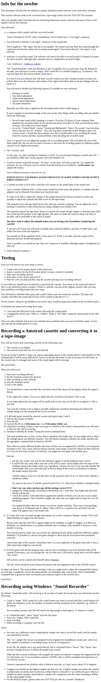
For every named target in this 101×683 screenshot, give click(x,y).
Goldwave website (32, 64)
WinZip (54, 560)
